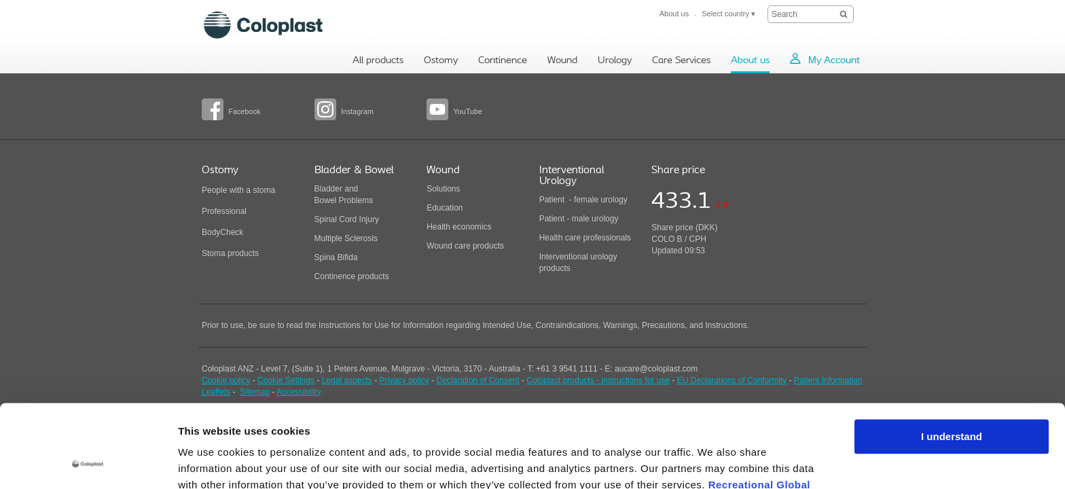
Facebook (244, 111)
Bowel (325, 200)
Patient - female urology (583, 199)
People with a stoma (238, 190)
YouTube (467, 111)
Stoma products (230, 253)
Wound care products (465, 246)
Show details (209, 462)
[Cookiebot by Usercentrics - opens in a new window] (88, 462)
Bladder (328, 189)
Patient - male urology (580, 218)
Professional (224, 211)
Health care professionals (585, 237)
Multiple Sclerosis (346, 238)
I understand (951, 360)
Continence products (351, 276)
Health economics (459, 227)
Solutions (443, 189)
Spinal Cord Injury (346, 219)
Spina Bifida (336, 257)
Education (445, 208)
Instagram (357, 111)
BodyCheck (222, 232)
